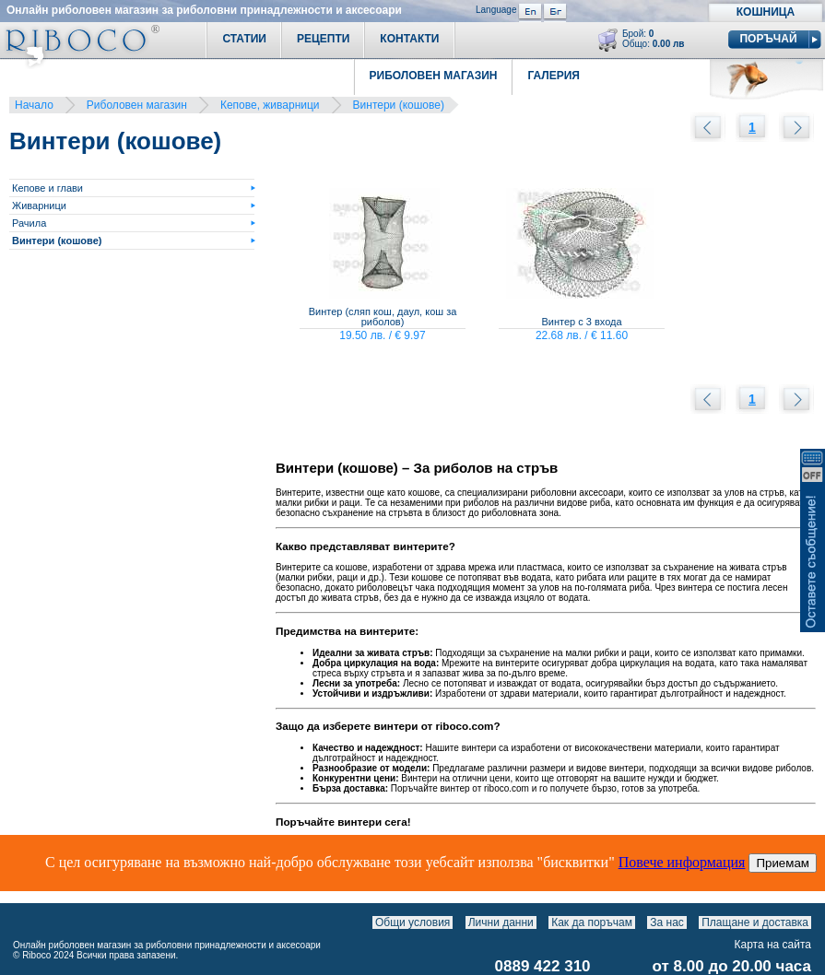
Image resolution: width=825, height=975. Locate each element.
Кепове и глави (47, 188)
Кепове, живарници (270, 105)
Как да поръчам (591, 922)
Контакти (409, 38)
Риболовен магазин (137, 105)
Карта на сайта (773, 944)
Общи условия (412, 922)
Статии (244, 38)
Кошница (766, 12)
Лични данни (501, 922)
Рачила (29, 223)
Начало (34, 105)
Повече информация (682, 862)
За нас (667, 922)
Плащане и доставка (754, 922)
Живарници (39, 205)
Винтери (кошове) (398, 105)
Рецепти (323, 38)
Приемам (782, 863)
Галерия (553, 75)
